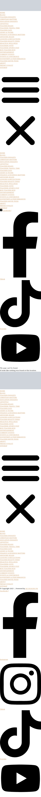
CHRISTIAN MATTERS (8, 19)
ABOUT (3, 63)
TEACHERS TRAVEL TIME (10, 28)
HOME (2, 12)
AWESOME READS (7, 37)
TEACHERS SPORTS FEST (9, 48)
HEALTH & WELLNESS (9, 43)
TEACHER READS (6, 26)
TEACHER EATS (6, 30)
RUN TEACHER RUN (7, 50)
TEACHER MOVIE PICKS (9, 61)
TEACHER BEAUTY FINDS (10, 41)
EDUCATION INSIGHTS (9, 21)
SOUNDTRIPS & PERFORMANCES (13, 59)
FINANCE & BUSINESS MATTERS (12, 34)
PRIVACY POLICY (6, 65)
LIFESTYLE (4, 23)
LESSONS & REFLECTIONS (10, 39)
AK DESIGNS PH (31, 588)
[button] (20, 110)
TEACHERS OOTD (6, 45)
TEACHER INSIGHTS (8, 17)
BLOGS (2, 15)
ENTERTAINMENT (7, 52)
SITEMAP (3, 67)
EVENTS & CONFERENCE (9, 56)
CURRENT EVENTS (7, 54)
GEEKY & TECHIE (6, 32)
